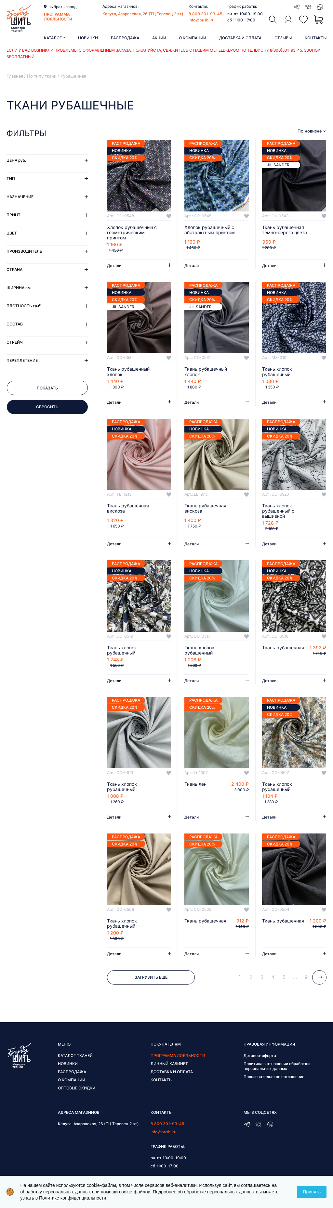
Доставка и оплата (240, 37)
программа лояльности (58, 16)
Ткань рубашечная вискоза (128, 508)
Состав (15, 324)
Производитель (24, 251)
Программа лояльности (178, 1055)
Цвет (12, 233)
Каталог (54, 37)
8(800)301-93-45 (286, 50)
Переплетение (22, 360)
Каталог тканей (75, 1055)
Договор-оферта (260, 1055)
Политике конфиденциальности (72, 1198)
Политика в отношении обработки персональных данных (277, 1066)
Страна (14, 269)
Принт (13, 214)
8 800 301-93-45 (205, 13)
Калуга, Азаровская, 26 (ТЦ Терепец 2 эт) (142, 13)
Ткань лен (195, 784)
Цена (16, 160)
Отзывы (283, 37)
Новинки (88, 37)
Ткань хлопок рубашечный (277, 371)
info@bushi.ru (201, 20)
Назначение (20, 196)
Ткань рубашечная (283, 647)
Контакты (315, 37)
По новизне (310, 131)
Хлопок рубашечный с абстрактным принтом (209, 230)
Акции (159, 37)
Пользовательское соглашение (274, 1076)
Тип (11, 178)
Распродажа (125, 37)
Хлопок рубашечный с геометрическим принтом (132, 232)
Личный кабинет (169, 1063)
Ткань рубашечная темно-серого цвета (284, 230)
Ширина (19, 287)
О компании (192, 37)
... (295, 977)
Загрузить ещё (151, 977)
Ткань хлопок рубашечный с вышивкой (278, 511)
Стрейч (15, 342)
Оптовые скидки (76, 1088)
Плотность (24, 305)
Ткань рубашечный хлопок (128, 371)
